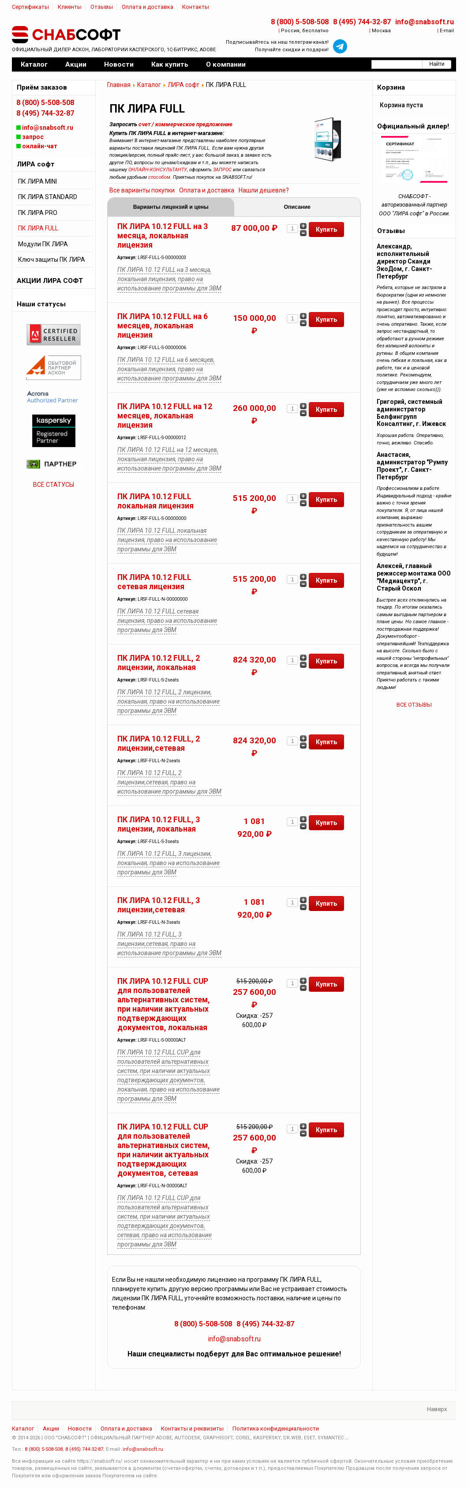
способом (159, 177)
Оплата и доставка (147, 7)
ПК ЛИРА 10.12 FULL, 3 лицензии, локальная (158, 824)
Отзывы (101, 7)
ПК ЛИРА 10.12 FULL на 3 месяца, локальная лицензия (162, 235)
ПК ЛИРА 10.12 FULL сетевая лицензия (154, 582)
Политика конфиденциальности (275, 1428)
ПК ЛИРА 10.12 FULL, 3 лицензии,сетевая (158, 905)
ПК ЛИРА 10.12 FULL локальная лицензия (155, 501)
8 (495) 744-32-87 (362, 22)
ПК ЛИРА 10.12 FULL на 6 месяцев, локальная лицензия (162, 325)
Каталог (149, 84)
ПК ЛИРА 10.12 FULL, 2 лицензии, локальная (158, 663)
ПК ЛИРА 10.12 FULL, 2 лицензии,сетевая (158, 743)
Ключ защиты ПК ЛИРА (51, 259)
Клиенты (70, 7)
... (347, 1438)
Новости (80, 1428)
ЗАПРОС (222, 170)
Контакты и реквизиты (192, 1428)
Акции (51, 1428)
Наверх (437, 1409)
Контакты (195, 7)
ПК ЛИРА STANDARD (47, 196)
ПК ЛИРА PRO (37, 212)
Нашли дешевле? (264, 190)
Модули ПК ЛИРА (43, 244)
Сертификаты (30, 7)
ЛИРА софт (183, 84)
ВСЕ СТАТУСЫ (53, 484)
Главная (119, 84)
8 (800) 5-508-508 (300, 22)
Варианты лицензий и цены (171, 207)
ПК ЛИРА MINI (37, 181)
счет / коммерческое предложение (185, 124)
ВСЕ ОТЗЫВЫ (414, 704)
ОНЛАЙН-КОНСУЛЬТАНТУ (157, 170)
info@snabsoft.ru (424, 22)
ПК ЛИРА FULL (38, 228)
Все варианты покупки (142, 190)
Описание (297, 207)
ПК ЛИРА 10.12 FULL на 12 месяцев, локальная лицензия (164, 415)
